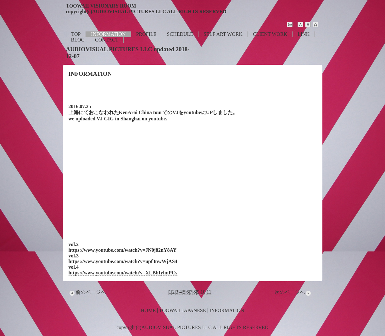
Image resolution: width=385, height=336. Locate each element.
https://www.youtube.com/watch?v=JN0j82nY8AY (123, 250)
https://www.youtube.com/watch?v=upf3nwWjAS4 (123, 261)
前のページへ (87, 292)
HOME (148, 310)
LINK (304, 34)
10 (202, 292)
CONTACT (106, 39)
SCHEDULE (180, 34)
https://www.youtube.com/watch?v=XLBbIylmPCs (123, 272)
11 (208, 292)
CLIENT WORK (270, 34)
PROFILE (146, 34)
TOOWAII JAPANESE (182, 310)
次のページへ (293, 292)
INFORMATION (108, 34)
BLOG (78, 39)
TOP (76, 34)
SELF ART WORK (223, 34)
